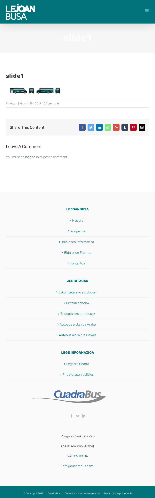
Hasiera (77, 220)
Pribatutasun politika (77, 374)
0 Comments (51, 103)
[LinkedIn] (83, 415)
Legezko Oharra (77, 364)
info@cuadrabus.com (77, 466)
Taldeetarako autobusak (77, 314)
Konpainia (78, 231)
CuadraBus (54, 493)
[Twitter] (77, 415)
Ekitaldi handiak (77, 303)
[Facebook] (71, 415)
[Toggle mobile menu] (147, 11)
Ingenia (128, 493)
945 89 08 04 (77, 456)
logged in (32, 157)
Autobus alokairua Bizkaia (78, 335)
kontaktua (77, 263)
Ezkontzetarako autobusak (77, 292)
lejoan (13, 103)
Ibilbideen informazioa (77, 242)
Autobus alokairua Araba (78, 324)
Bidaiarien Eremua (77, 253)
